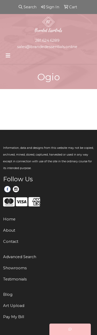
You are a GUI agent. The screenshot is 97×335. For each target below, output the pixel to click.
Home (9, 219)
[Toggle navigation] (8, 55)
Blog (7, 294)
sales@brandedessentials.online (47, 46)
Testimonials (15, 279)
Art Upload (13, 305)
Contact (10, 241)
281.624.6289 (47, 40)
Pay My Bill (13, 316)
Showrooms (15, 268)
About (9, 230)
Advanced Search (19, 256)
